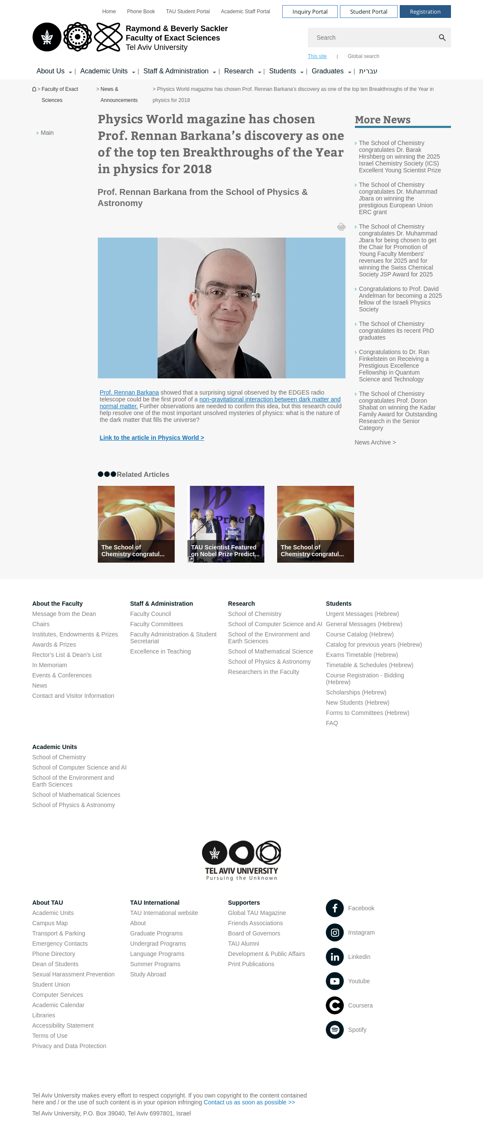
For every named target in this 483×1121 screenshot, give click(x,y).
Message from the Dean (64, 613)
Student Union (51, 984)
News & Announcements (119, 94)
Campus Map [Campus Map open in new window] (50, 923)
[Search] (379, 37)
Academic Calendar (58, 1005)
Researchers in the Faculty (263, 671)
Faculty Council (150, 613)
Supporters (244, 902)
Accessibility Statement (63, 1025)
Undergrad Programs (158, 943)
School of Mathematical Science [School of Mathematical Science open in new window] (270, 651)
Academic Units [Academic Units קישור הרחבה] (104, 71)
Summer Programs (155, 964)
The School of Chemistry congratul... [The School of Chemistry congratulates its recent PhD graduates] (133, 551)
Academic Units (54, 746)
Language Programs (157, 953)
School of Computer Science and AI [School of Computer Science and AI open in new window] (275, 624)
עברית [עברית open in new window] (368, 71)
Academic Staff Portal (245, 12)
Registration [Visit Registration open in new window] (425, 11)
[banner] (241, 39)
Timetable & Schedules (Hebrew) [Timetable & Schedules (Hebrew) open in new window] (369, 665)
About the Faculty (57, 603)
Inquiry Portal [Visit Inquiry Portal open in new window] (310, 11)
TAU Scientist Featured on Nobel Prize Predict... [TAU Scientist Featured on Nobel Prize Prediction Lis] (225, 551)
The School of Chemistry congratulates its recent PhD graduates (396, 330)
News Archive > (375, 442)
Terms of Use (49, 1035)
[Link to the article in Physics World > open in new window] (152, 437)
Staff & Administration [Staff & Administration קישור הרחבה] (176, 71)
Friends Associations (255, 923)
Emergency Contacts (60, 943)
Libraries (44, 1015)
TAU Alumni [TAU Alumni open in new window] (243, 943)
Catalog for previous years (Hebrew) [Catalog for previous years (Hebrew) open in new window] (374, 644)
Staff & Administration (161, 603)
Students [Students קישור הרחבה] (282, 71)
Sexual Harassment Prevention (73, 974)
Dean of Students (55, 964)
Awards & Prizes (54, 644)
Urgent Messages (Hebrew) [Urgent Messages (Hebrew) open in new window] (362, 613)
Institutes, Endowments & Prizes (75, 634)
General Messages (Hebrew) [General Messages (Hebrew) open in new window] (364, 624)
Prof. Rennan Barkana (129, 392)
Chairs (41, 624)
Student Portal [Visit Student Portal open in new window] (368, 11)
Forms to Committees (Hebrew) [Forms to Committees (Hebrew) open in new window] (367, 712)
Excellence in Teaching (160, 651)
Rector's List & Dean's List (67, 654)
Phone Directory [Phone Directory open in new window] (53, 953)
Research (241, 603)
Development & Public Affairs (266, 953)
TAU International (155, 902)
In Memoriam (49, 665)
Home (109, 12)
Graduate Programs (156, 933)
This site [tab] (317, 56)
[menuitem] (109, 11)
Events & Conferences (62, 675)
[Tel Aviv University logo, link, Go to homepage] (130, 40)
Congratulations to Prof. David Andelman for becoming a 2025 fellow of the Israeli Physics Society (400, 299)
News (39, 685)
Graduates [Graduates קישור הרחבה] (328, 71)
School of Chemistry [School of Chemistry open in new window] (254, 613)
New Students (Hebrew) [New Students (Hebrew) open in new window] (357, 702)
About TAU (47, 902)
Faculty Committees (156, 624)
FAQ (332, 723)
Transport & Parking (58, 933)
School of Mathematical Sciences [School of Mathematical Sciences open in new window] (76, 794)
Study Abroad (148, 974)
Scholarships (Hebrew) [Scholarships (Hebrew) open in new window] (356, 692)
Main (47, 132)
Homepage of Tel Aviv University (35, 89)
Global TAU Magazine (257, 912)
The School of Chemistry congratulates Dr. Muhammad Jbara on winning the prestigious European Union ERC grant (398, 198)
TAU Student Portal (188, 12)
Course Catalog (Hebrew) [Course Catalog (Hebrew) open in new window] (360, 634)
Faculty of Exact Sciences (60, 94)
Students (338, 603)
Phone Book (141, 12)
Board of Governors (254, 933)
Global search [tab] (363, 56)
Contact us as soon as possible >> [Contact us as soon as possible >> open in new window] (249, 1102)
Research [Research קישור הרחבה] (238, 71)
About (138, 923)
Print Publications (251, 964)
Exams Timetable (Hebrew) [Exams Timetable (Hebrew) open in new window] (362, 654)
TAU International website (164, 912)
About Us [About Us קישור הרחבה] (51, 71)
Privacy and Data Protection (69, 1046)
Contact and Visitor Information (73, 695)
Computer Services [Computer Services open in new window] (57, 994)
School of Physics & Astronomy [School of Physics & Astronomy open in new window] (269, 661)
